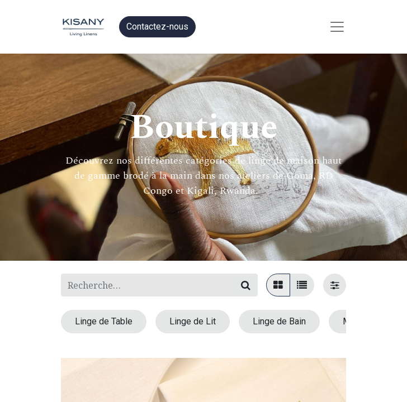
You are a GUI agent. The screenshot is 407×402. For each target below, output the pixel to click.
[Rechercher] (246, 285)
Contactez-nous (157, 26)
